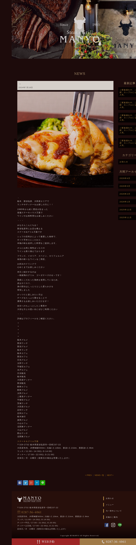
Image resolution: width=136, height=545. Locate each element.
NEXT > (120, 475)
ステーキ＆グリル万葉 (38, 441)
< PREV (99, 475)
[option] (76, 140)
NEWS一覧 (109, 475)
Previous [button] (25, 139)
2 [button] (77, 186)
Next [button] (126, 139)
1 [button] (74, 186)
